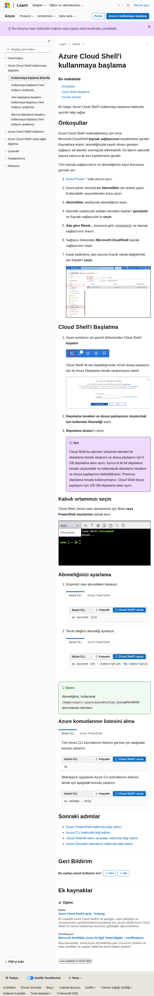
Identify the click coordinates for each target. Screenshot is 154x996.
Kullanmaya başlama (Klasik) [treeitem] (30, 77)
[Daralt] (49, 41)
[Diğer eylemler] (147, 44)
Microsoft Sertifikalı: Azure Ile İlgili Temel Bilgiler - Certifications (101, 937)
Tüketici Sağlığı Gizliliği (115, 987)
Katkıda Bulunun (70, 987)
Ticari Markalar (40, 993)
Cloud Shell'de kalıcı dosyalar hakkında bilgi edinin (102, 838)
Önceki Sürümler (31, 987)
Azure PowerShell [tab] (98, 595)
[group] (108, 664)
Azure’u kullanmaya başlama (127, 16)
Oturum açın (141, 5)
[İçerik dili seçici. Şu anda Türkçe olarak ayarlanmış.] (11, 978)
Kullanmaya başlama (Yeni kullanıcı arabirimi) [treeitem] (27, 87)
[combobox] (27, 49)
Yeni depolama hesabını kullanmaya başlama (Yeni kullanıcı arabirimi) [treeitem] (27, 102)
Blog (49, 987)
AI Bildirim (9, 987)
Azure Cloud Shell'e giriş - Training (81, 913)
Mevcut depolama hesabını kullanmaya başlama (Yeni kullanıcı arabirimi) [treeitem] (28, 119)
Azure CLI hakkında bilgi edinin (88, 832)
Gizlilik (89, 987)
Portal (98, 16)
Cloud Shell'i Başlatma (76, 92)
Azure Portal (75, 179)
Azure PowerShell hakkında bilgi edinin (94, 827)
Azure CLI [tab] (75, 595)
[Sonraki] (119, 5)
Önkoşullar (68, 86)
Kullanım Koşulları (14, 993)
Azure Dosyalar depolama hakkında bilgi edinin (99, 844)
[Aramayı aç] (128, 5)
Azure (76, 44)
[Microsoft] (7, 5)
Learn (62, 44)
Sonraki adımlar (71, 97)
